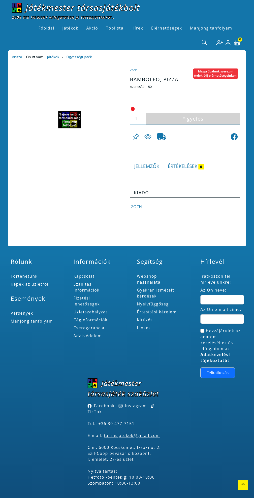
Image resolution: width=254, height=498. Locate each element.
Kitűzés (145, 320)
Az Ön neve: (213, 290)
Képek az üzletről (29, 284)
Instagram (136, 405)
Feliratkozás (218, 372)
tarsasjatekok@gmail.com (132, 435)
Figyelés (192, 118)
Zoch (133, 70)
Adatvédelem (87, 335)
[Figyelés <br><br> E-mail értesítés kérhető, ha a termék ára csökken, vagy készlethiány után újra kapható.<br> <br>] (148, 137)
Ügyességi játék (79, 57)
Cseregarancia (88, 328)
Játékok (53, 57)
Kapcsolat (84, 276)
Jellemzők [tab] (146, 166)
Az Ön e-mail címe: (220, 309)
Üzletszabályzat (90, 312)
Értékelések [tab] (186, 166)
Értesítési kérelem (157, 312)
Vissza (17, 57)
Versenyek (22, 313)
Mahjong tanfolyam (32, 321)
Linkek (144, 328)
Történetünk (24, 276)
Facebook (104, 405)
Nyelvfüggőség (153, 304)
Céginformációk (90, 320)
